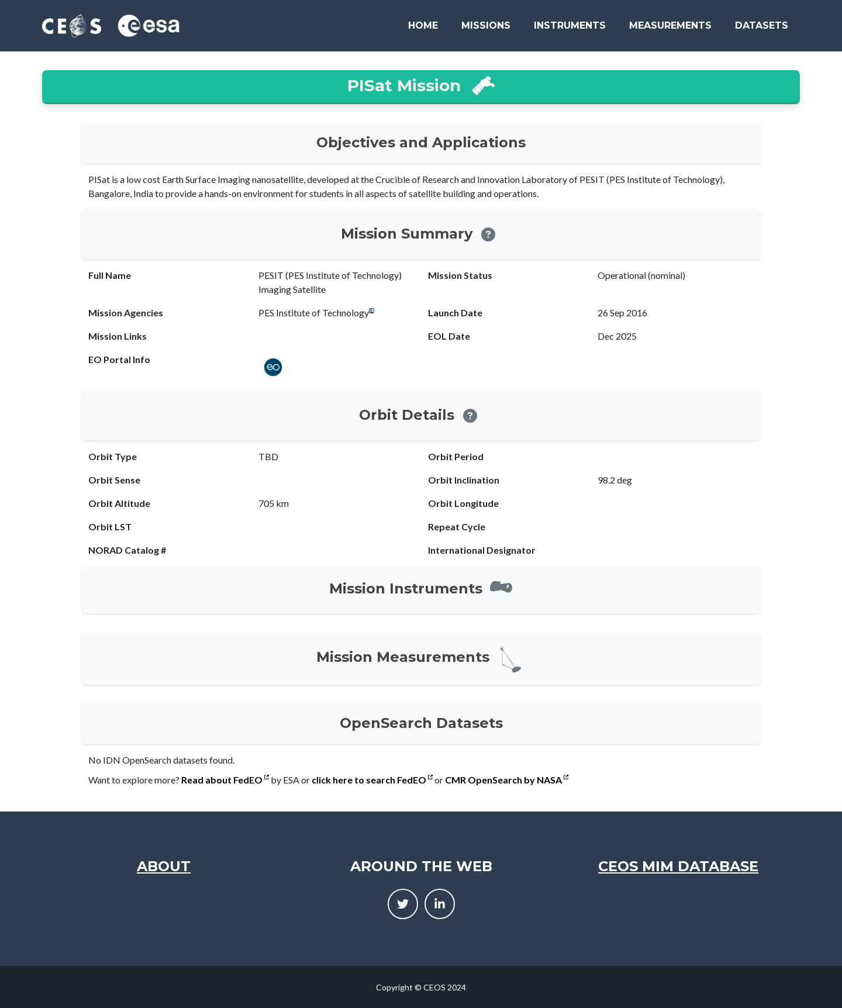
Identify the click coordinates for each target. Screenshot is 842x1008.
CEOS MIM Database (678, 866)
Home (423, 25)
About (164, 866)
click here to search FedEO (372, 779)
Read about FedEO (225, 779)
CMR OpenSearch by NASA (506, 779)
